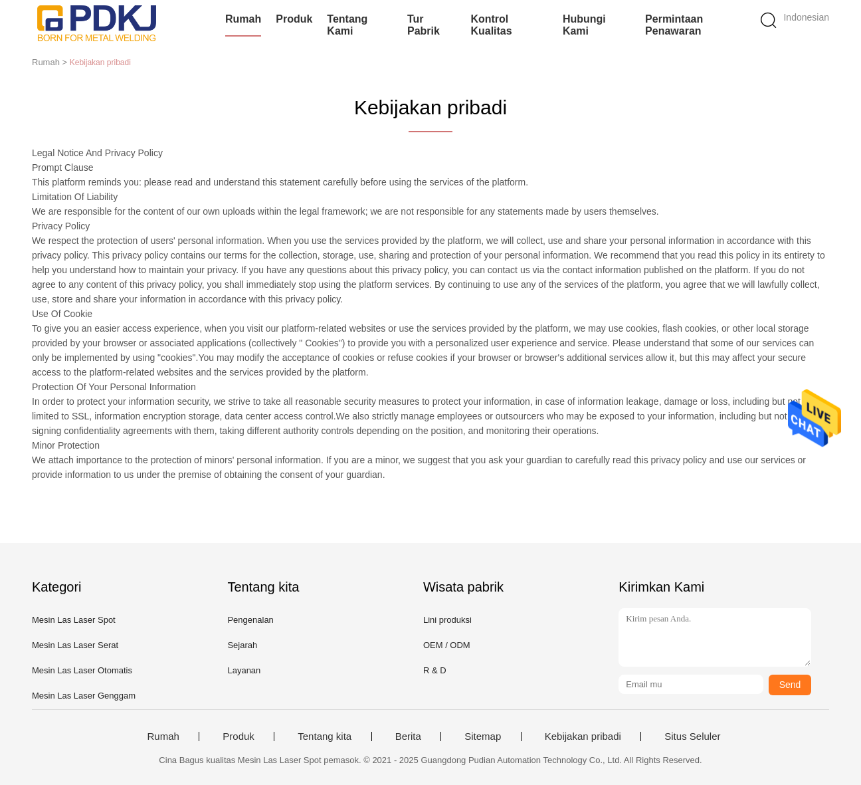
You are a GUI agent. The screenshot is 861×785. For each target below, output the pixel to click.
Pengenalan (250, 620)
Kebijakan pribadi (583, 736)
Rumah (243, 19)
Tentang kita (324, 736)
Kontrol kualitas (491, 25)
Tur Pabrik (423, 25)
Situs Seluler (692, 736)
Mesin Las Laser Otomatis (82, 670)
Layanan (243, 670)
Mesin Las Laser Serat (75, 645)
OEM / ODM (446, 645)
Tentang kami (347, 25)
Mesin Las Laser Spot (74, 620)
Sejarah (242, 645)
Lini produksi (447, 620)
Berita (408, 736)
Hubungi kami (584, 25)
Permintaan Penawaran (674, 25)
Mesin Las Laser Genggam (84, 696)
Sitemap (482, 736)
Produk (294, 19)
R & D (434, 670)
